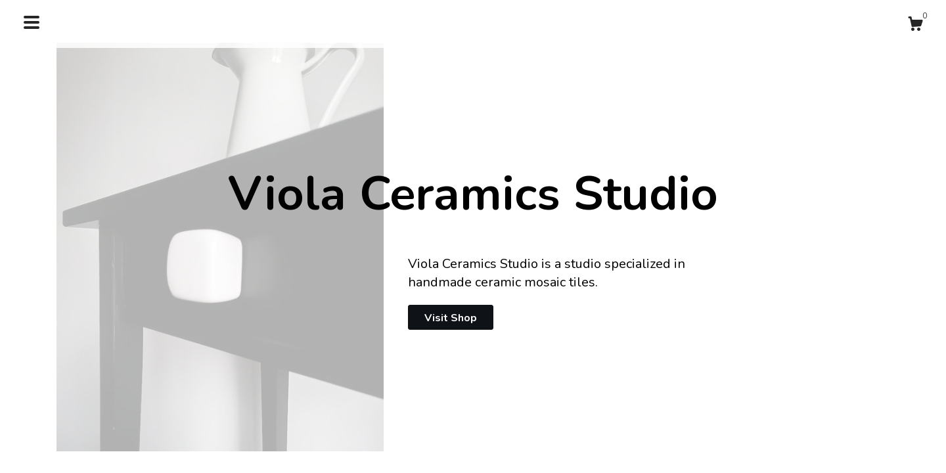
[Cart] (915, 26)
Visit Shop (450, 318)
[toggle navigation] (31, 22)
